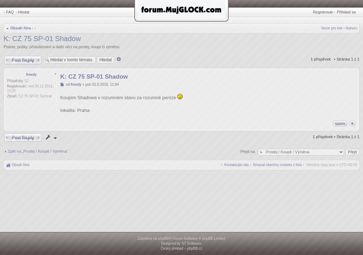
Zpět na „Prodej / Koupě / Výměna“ (38, 151)
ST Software (191, 243)
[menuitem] (277, 165)
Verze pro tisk (332, 28)
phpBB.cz (194, 248)
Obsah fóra (20, 28)
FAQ (10, 12)
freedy (31, 74)
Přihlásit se (346, 12)
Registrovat (323, 12)
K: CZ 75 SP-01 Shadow (42, 38)
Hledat (23, 12)
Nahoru (351, 28)
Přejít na (248, 151)
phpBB (163, 238)
